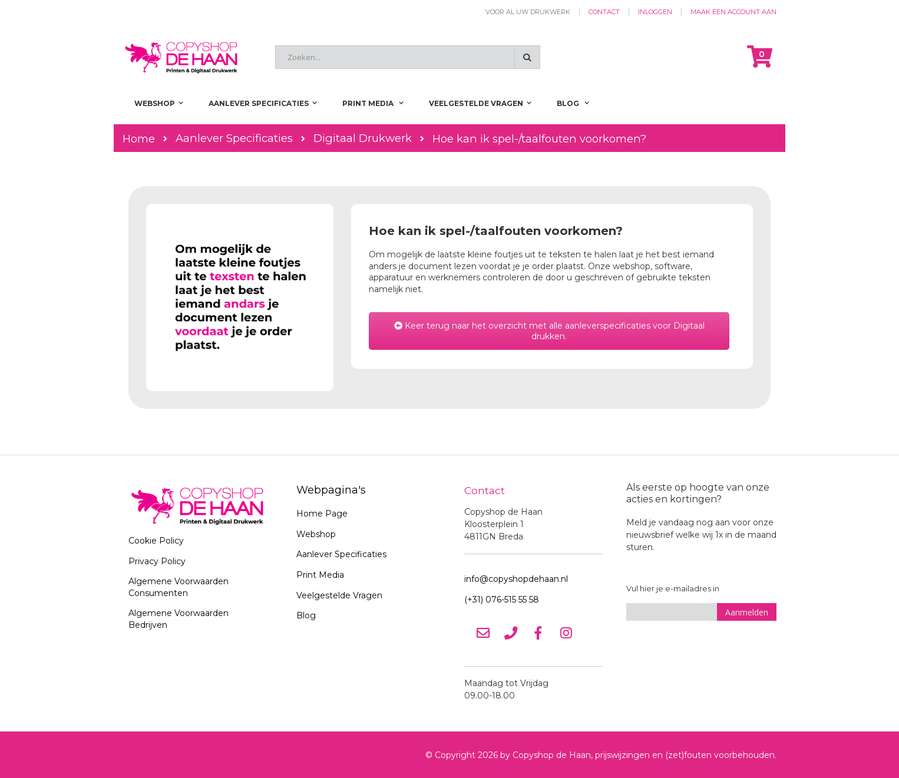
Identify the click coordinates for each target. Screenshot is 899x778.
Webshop (316, 534)
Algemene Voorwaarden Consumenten (178, 587)
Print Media (320, 575)
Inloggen (655, 12)
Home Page (322, 513)
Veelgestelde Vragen (339, 595)
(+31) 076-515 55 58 (501, 599)
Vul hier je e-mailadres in (672, 588)
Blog (306, 615)
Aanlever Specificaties (234, 138)
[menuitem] (573, 103)
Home (139, 138)
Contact (604, 12)
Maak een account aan (733, 12)
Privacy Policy (157, 561)
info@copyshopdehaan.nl (516, 578)
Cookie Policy (156, 540)
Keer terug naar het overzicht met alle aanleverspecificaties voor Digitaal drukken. (549, 331)
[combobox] (407, 57)
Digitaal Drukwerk (362, 138)
